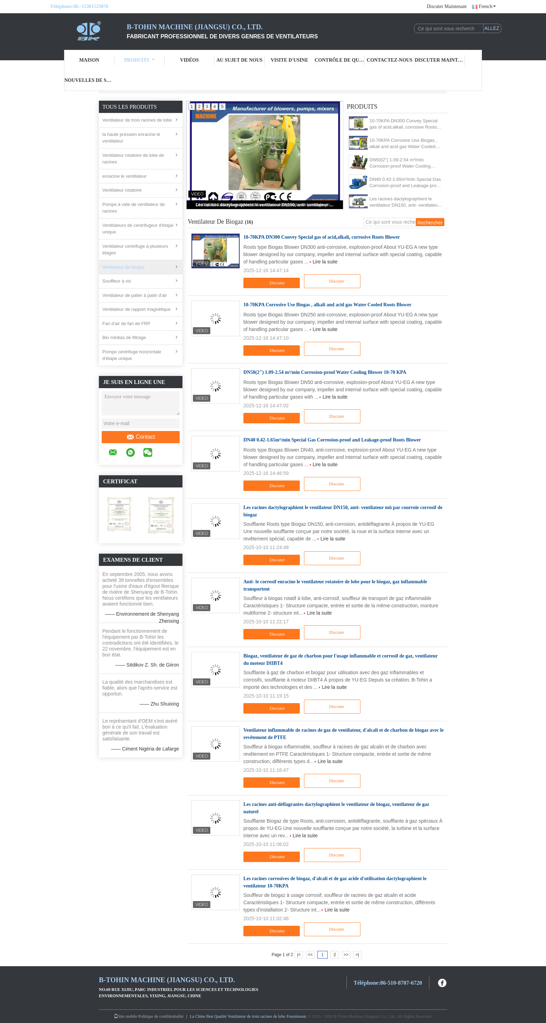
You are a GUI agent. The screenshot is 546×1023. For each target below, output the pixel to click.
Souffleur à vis (116, 281)
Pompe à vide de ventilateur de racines (133, 208)
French (487, 6)
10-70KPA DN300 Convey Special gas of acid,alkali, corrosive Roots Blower (403, 124)
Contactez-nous (389, 60)
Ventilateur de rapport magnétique (136, 309)
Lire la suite (325, 261)
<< (310, 954)
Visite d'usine (289, 60)
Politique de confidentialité (161, 1016)
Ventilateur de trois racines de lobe (137, 120)
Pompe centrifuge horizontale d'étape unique (131, 355)
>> (346, 954)
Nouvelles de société (89, 80)
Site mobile (125, 1016)
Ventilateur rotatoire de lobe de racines (133, 159)
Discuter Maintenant (447, 6)
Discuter (272, 283)
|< (299, 954)
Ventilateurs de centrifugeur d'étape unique (137, 229)
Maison (89, 60)
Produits (139, 60)
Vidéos (189, 60)
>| (357, 954)
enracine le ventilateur (124, 176)
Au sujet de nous (239, 60)
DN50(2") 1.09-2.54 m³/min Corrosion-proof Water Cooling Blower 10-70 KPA (400, 163)
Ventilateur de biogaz (123, 267)
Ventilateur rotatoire (122, 190)
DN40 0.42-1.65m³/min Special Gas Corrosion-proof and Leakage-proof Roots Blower (405, 183)
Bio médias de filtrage (124, 337)
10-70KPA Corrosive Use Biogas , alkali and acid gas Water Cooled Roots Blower (403, 144)
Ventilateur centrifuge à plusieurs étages (135, 250)
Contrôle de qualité (340, 60)
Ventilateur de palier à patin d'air (134, 295)
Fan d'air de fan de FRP (126, 323)
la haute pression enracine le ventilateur (131, 138)
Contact (140, 437)
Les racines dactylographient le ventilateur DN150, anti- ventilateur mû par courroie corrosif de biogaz (265, 204)
